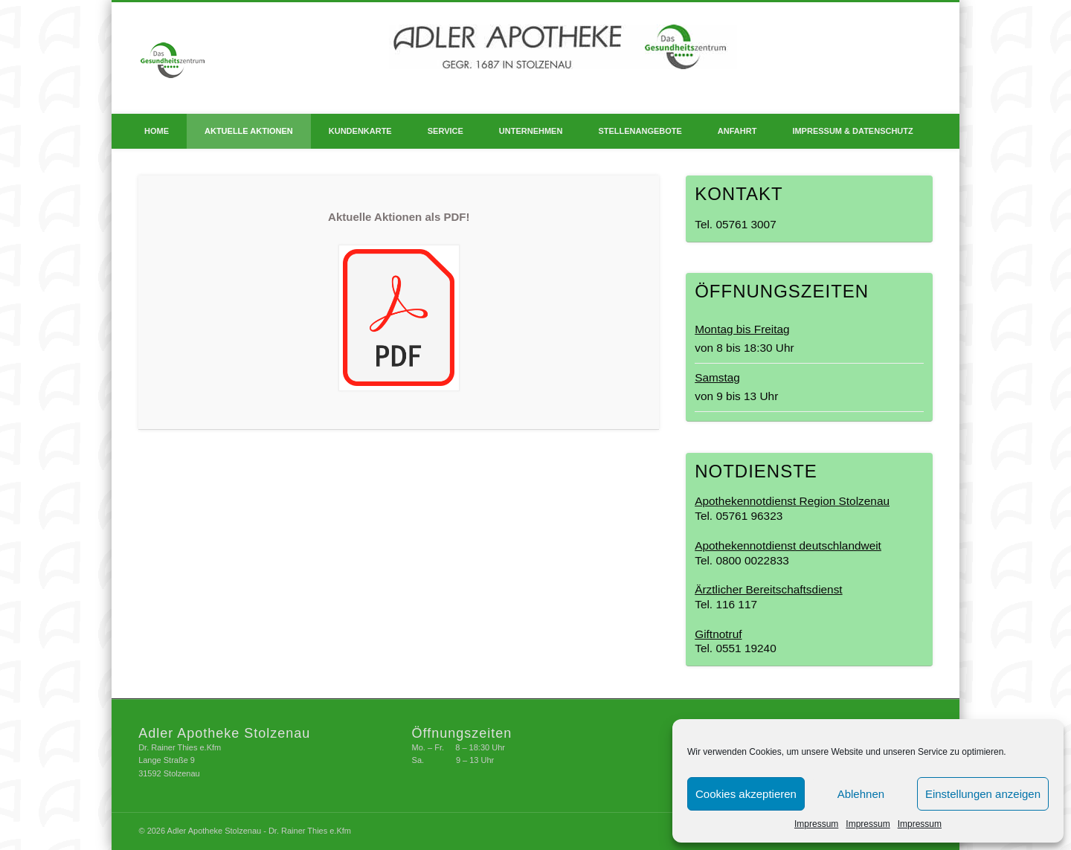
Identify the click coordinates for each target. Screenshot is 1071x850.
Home (156, 130)
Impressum (816, 824)
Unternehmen (531, 130)
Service (445, 130)
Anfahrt (737, 130)
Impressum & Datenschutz (852, 130)
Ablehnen (860, 794)
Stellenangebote (639, 130)
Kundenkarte (360, 130)
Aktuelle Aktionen (249, 130)
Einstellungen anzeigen (983, 794)
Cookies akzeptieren (746, 794)
